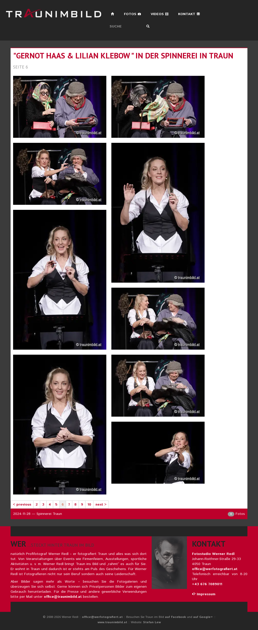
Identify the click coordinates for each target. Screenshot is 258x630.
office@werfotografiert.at (214, 569)
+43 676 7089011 (207, 584)
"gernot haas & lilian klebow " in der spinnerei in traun (123, 55)
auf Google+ (203, 617)
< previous (22, 504)
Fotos (132, 14)
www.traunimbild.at (112, 622)
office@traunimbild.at (63, 596)
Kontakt (189, 14)
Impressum (203, 594)
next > (101, 504)
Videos (160, 14)
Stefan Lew (152, 622)
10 (89, 504)
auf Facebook (175, 617)
